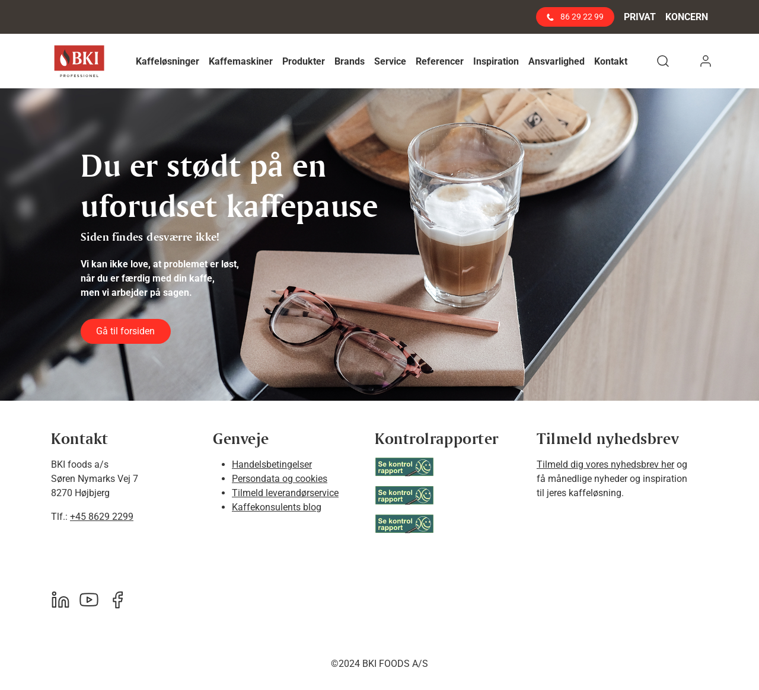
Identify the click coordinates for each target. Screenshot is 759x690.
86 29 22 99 (575, 16)
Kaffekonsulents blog (276, 507)
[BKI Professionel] (79, 61)
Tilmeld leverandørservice (285, 493)
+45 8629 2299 (101, 516)
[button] (167, 61)
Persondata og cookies (279, 478)
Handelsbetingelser (272, 464)
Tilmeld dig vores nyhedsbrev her (605, 464)
